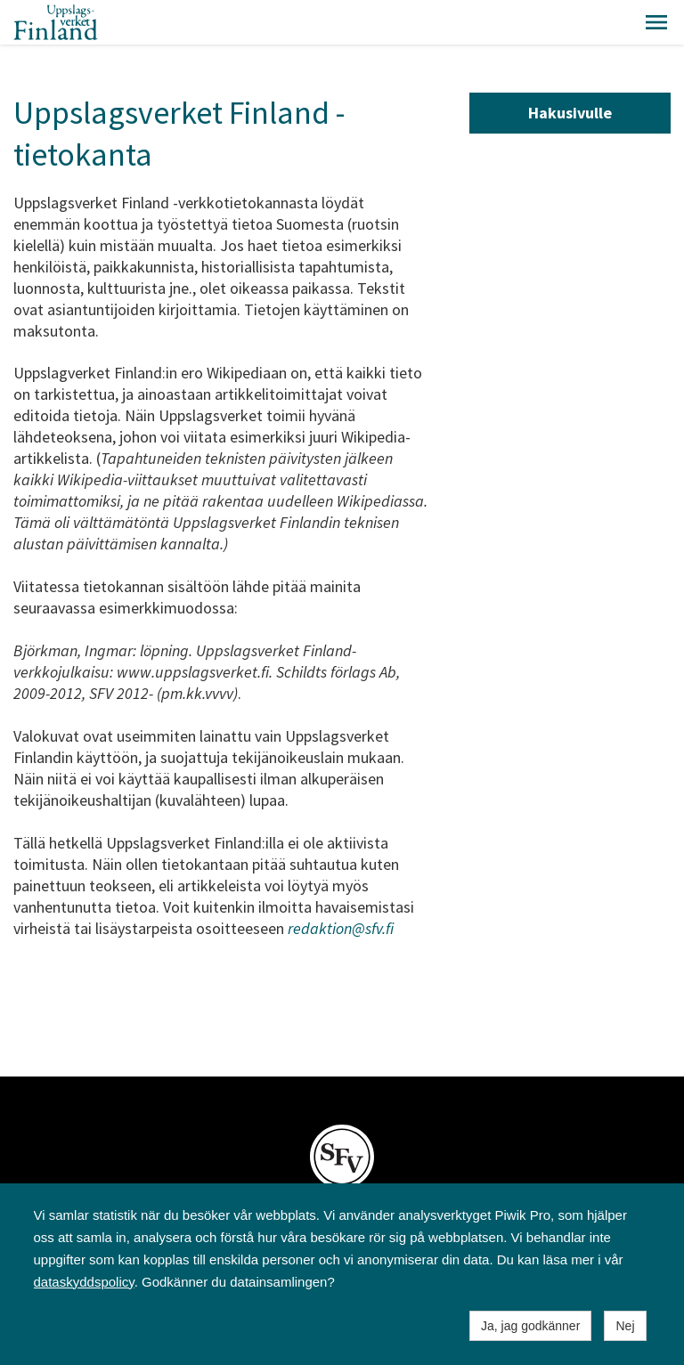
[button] (656, 22)
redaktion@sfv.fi (341, 928)
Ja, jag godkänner (530, 1326)
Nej (624, 1326)
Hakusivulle (570, 112)
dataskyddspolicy (84, 1281)
